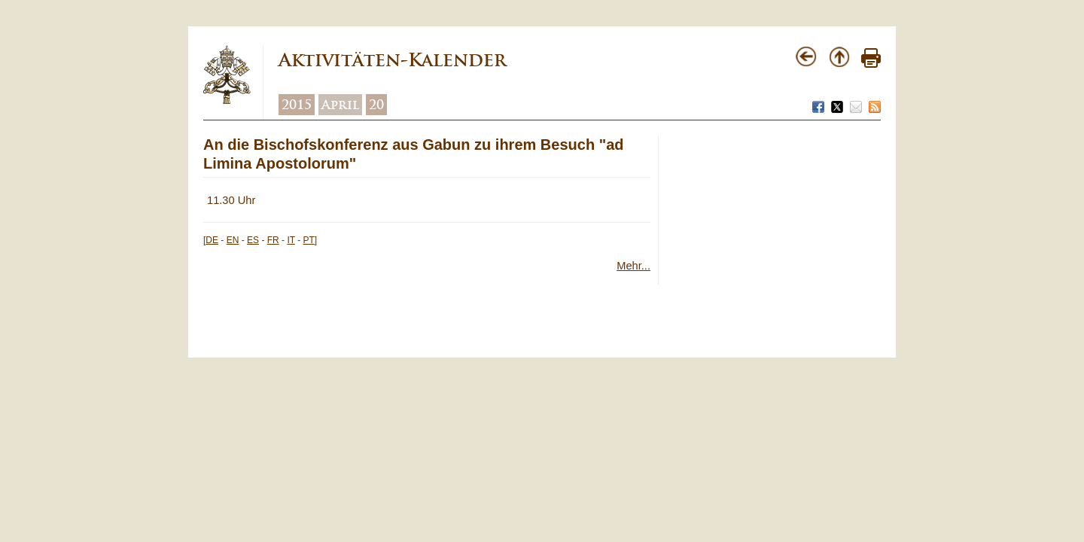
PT (309, 240)
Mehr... (633, 266)
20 (376, 104)
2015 (297, 104)
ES (253, 240)
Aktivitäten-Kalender (392, 60)
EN (233, 240)
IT (290, 240)
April (340, 104)
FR (273, 240)
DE (212, 240)
